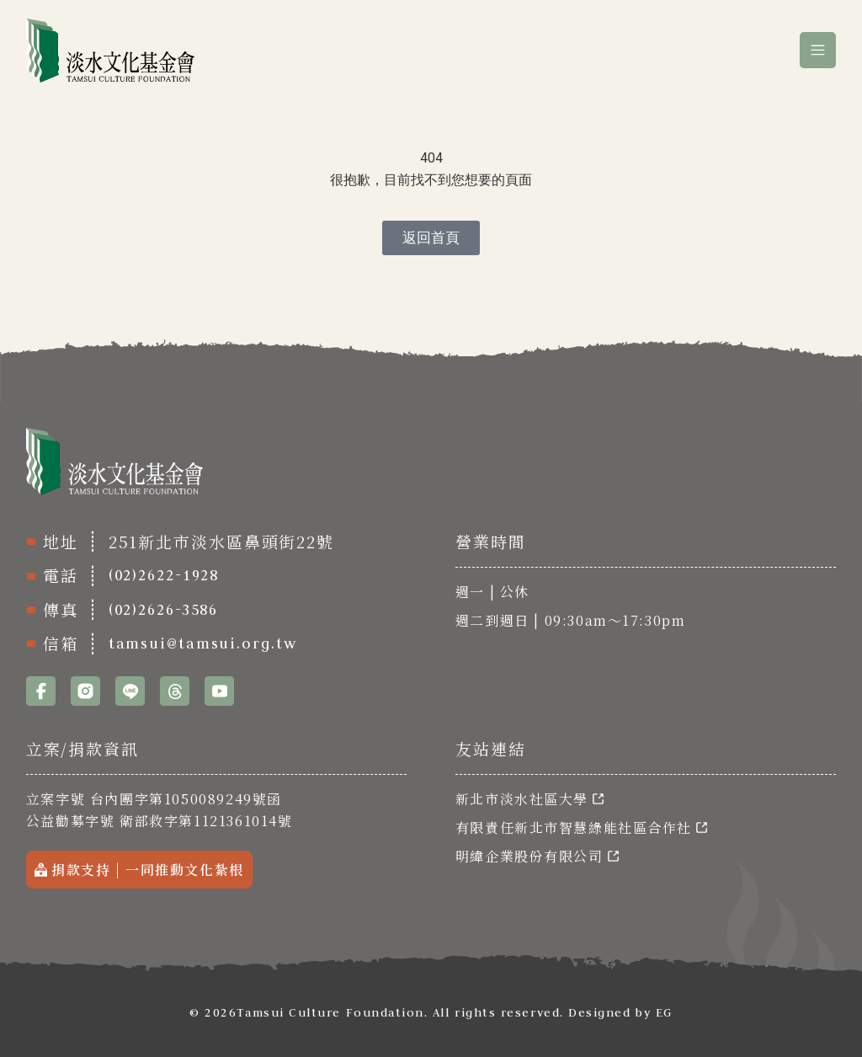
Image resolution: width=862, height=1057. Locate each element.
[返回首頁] (431, 238)
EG (664, 1012)
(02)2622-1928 (164, 575)
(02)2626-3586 (164, 610)
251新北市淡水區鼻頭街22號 (223, 541)
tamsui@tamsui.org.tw (203, 643)
